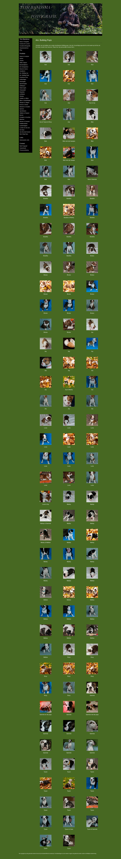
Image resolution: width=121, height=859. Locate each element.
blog (21, 50)
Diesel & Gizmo (24, 69)
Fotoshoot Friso (24, 77)
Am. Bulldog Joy (24, 73)
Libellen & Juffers (24, 98)
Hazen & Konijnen (24, 56)
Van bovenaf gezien (25, 132)
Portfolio (22, 53)
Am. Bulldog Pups (24, 75)
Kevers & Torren (24, 104)
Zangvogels (23, 90)
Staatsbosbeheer (24, 48)
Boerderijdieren (24, 64)
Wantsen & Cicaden (25, 106)
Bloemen (22, 119)
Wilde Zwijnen (23, 62)
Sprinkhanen (23, 111)
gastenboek (23, 148)
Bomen (21, 115)
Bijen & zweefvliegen (25, 100)
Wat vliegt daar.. (24, 134)
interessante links (24, 140)
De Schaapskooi (24, 67)
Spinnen (22, 109)
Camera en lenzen (25, 43)
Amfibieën (22, 94)
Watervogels (23, 88)
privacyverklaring (24, 150)
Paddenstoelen (23, 123)
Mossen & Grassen (25, 121)
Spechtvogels (23, 83)
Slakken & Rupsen (24, 113)
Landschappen (23, 125)
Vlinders (22, 96)
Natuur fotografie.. (24, 41)
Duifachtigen (23, 79)
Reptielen (22, 92)
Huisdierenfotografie (25, 46)
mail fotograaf (23, 146)
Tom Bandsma (24, 39)
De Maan (22, 130)
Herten (21, 58)
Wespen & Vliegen (24, 102)
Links (21, 137)
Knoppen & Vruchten (25, 117)
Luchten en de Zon (25, 127)
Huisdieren (22, 71)
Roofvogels (23, 81)
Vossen (22, 60)
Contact (22, 143)
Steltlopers (22, 85)
